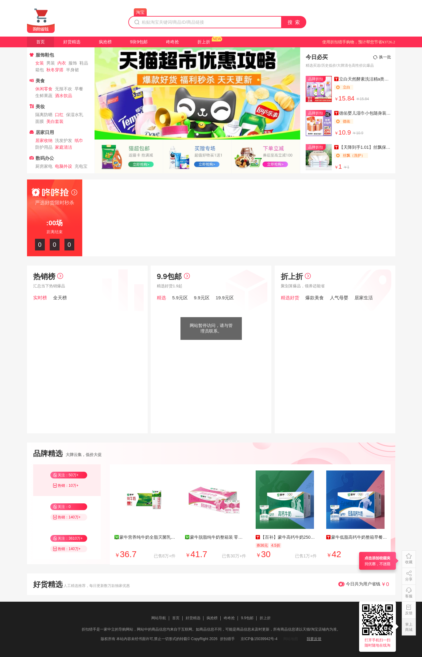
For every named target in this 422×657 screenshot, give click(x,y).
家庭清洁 (63, 147)
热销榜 (48, 276)
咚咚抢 (172, 41)
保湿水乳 (74, 114)
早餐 (79, 88)
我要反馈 (314, 639)
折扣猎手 (227, 639)
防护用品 (43, 147)
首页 (40, 41)
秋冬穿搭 (55, 69)
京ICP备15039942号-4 (259, 639)
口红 (59, 114)
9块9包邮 (139, 41)
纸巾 (79, 140)
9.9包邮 (173, 276)
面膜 (39, 121)
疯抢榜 (105, 41)
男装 (50, 63)
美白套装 (55, 121)
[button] (197, 134)
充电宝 (81, 166)
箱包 (39, 69)
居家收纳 (43, 140)
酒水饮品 (63, 95)
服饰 (72, 63)
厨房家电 (43, 166)
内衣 (61, 63)
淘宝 (140, 12)
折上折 (203, 41)
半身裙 (72, 69)
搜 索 (294, 22)
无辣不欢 (63, 88)
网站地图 (290, 639)
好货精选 (71, 41)
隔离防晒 (43, 114)
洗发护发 (63, 140)
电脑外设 (63, 166)
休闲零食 (43, 88)
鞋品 (83, 63)
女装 (39, 63)
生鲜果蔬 (43, 95)
